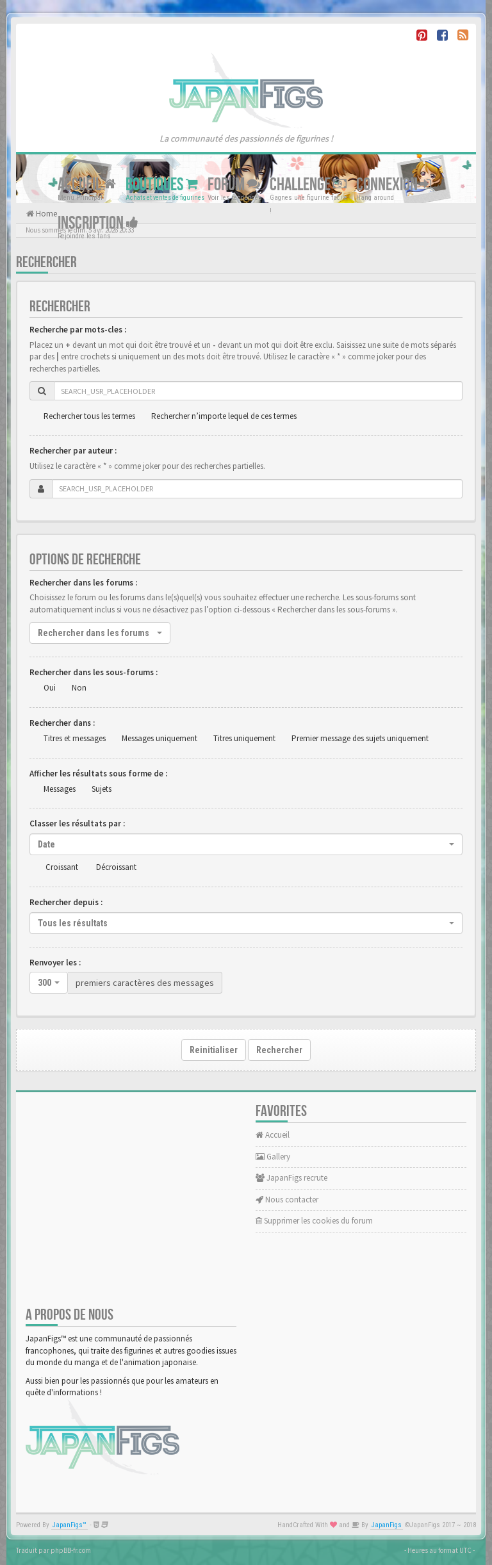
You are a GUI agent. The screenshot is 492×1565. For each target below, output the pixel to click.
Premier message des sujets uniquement (360, 738)
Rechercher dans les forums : (83, 582)
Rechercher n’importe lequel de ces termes (224, 416)
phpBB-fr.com (71, 1550)
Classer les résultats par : (77, 823)
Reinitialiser (214, 1050)
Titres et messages (75, 738)
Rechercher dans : (62, 722)
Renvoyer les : (55, 962)
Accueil (87, 184)
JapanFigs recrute (291, 1177)
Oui (50, 687)
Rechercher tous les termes (89, 416)
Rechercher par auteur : (73, 450)
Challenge (308, 184)
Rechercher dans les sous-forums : (93, 672)
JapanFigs (387, 1525)
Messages (60, 788)
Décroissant (116, 867)
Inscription (98, 223)
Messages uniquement (159, 738)
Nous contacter (287, 1199)
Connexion (393, 184)
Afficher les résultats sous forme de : (98, 773)
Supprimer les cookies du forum (314, 1220)
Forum (234, 184)
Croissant (61, 867)
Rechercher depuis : (65, 902)
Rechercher (279, 1050)
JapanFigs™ (69, 1525)
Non (79, 687)
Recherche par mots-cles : (77, 329)
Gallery (273, 1156)
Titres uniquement (244, 738)
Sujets (101, 788)
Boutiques (162, 184)
